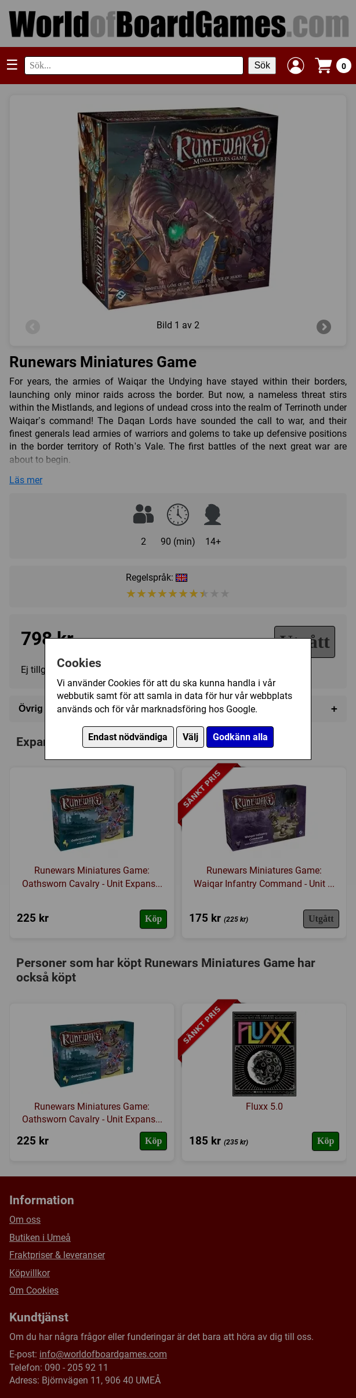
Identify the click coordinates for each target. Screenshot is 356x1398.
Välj (190, 737)
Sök (262, 65)
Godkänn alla (240, 737)
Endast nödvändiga (128, 737)
